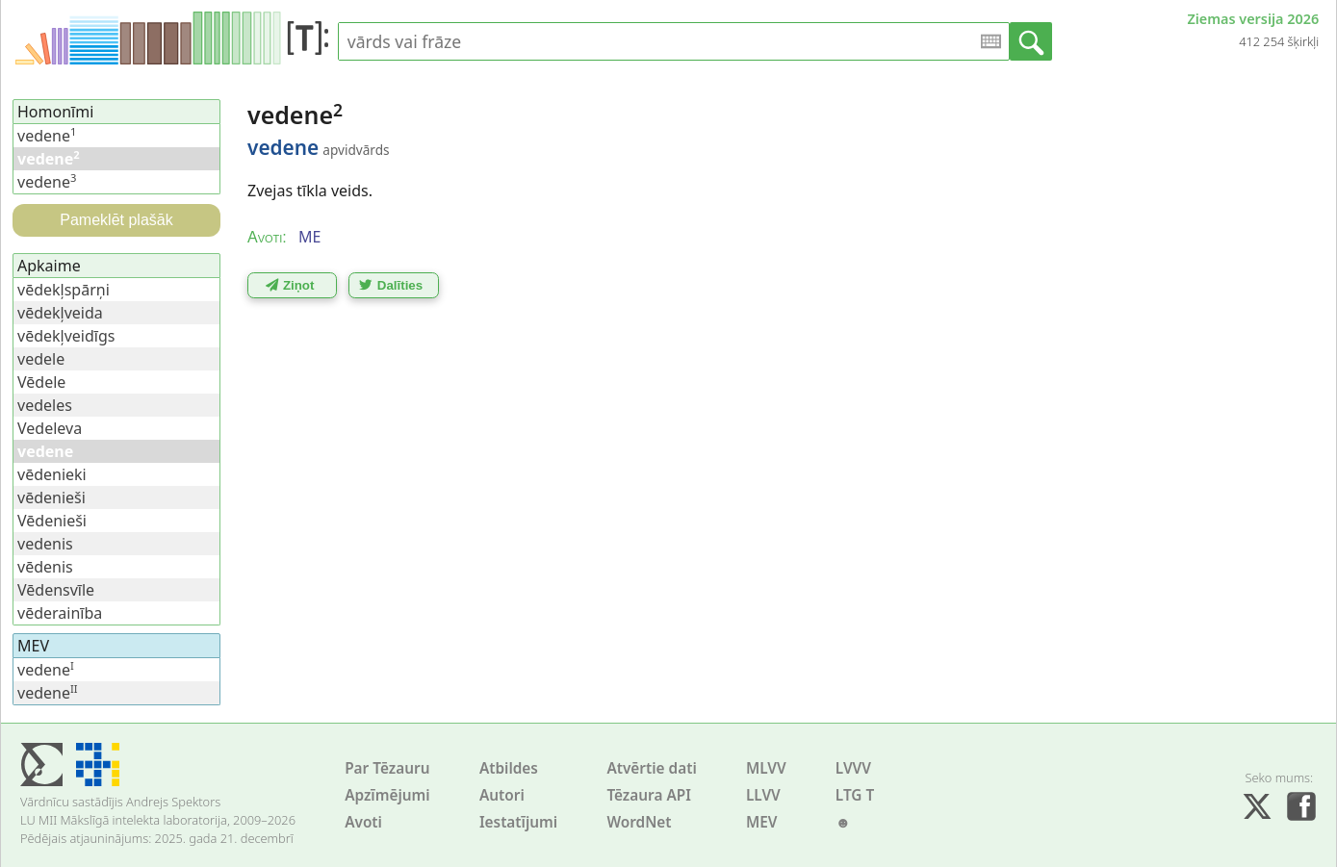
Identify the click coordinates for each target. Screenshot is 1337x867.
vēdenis (45, 566)
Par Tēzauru (387, 768)
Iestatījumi (518, 822)
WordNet (638, 822)
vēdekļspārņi (63, 289)
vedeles (44, 405)
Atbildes (508, 768)
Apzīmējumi (387, 795)
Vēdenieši (52, 520)
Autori (502, 795)
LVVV (853, 768)
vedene (46, 135)
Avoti (363, 822)
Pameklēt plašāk (116, 220)
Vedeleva (49, 428)
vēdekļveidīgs (66, 335)
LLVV (763, 795)
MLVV (766, 768)
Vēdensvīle (55, 589)
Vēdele (41, 382)
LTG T (855, 795)
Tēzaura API (648, 795)
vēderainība (59, 613)
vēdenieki (52, 474)
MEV (762, 822)
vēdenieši (51, 497)
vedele (40, 359)
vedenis (45, 543)
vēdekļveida (60, 312)
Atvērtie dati (651, 768)
